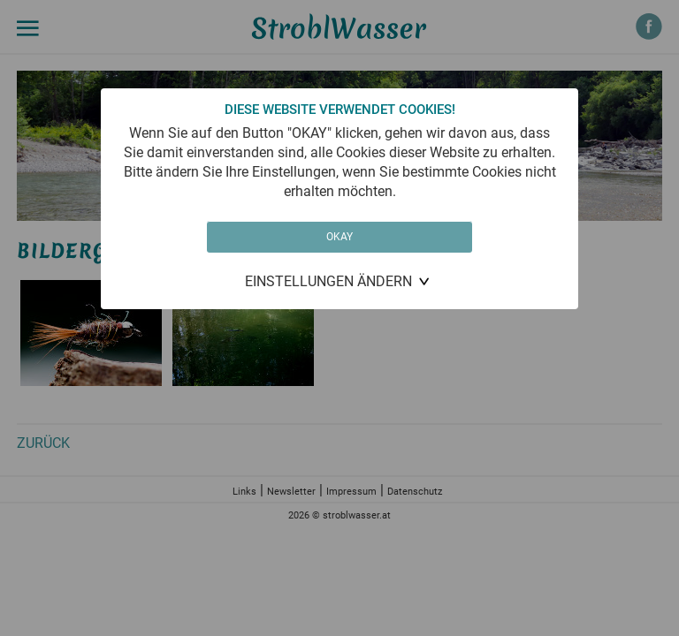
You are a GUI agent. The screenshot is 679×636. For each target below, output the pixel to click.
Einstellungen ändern (328, 281)
